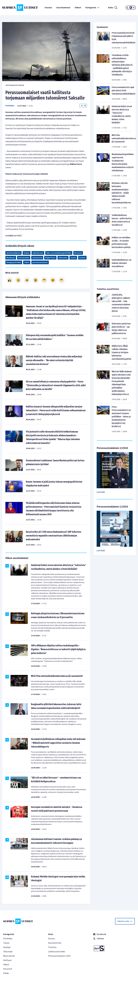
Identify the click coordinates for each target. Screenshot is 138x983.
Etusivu (48, 7)
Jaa (83, 105)
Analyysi (7, 947)
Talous (6, 942)
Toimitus (52, 947)
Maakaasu (10, 257)
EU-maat (78, 253)
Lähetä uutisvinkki (56, 951)
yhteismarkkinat (13, 253)
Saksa (26, 262)
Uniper (26, 253)
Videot (78, 7)
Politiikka (9, 105)
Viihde (6, 973)
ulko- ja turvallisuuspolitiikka (58, 253)
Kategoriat (92, 7)
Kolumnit (7, 968)
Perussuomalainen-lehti (59, 955)
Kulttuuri (7, 960)
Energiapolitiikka (13, 262)
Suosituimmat (63, 7)
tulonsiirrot (37, 257)
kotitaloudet (23, 257)
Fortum (82, 257)
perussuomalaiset (40, 262)
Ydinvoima (63, 257)
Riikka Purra (50, 257)
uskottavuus (38, 253)
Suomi (73, 257)
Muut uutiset (9, 955)
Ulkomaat (8, 951)
